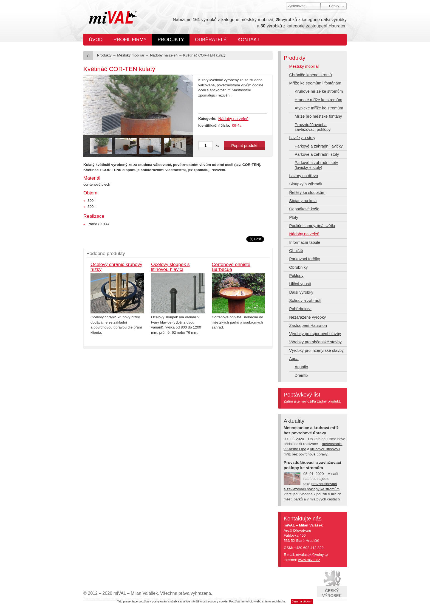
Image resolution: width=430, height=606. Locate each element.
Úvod (96, 39)
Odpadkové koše (304, 209)
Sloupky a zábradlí (305, 184)
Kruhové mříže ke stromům (319, 91)
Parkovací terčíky (304, 259)
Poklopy (296, 275)
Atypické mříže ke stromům (319, 108)
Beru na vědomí (302, 601)
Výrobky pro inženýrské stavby (316, 350)
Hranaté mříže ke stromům (318, 100)
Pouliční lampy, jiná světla (312, 225)
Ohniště (296, 250)
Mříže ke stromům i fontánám (315, 83)
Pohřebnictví (300, 309)
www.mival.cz (309, 560)
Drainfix (301, 375)
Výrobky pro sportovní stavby (315, 334)
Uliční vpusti (300, 284)
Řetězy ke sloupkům (307, 192)
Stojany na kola (302, 201)
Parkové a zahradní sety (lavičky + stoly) (316, 164)
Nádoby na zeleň (163, 55)
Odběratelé (211, 39)
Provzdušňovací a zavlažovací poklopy (312, 127)
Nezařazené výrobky (307, 317)
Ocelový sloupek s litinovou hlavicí (170, 267)
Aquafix (301, 367)
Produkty (171, 39)
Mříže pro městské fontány (318, 116)
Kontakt (248, 39)
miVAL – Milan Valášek (136, 593)
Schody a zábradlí (305, 300)
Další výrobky (301, 292)
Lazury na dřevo (303, 176)
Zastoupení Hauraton (308, 325)
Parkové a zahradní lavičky (319, 146)
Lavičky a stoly (302, 137)
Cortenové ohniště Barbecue (231, 267)
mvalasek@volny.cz (312, 555)
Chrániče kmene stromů (310, 75)
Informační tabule (304, 242)
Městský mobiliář (130, 55)
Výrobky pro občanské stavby (315, 342)
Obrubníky (298, 267)
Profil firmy (130, 39)
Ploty (293, 217)
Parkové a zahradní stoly (317, 154)
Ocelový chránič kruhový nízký (116, 267)
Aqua (293, 358)
